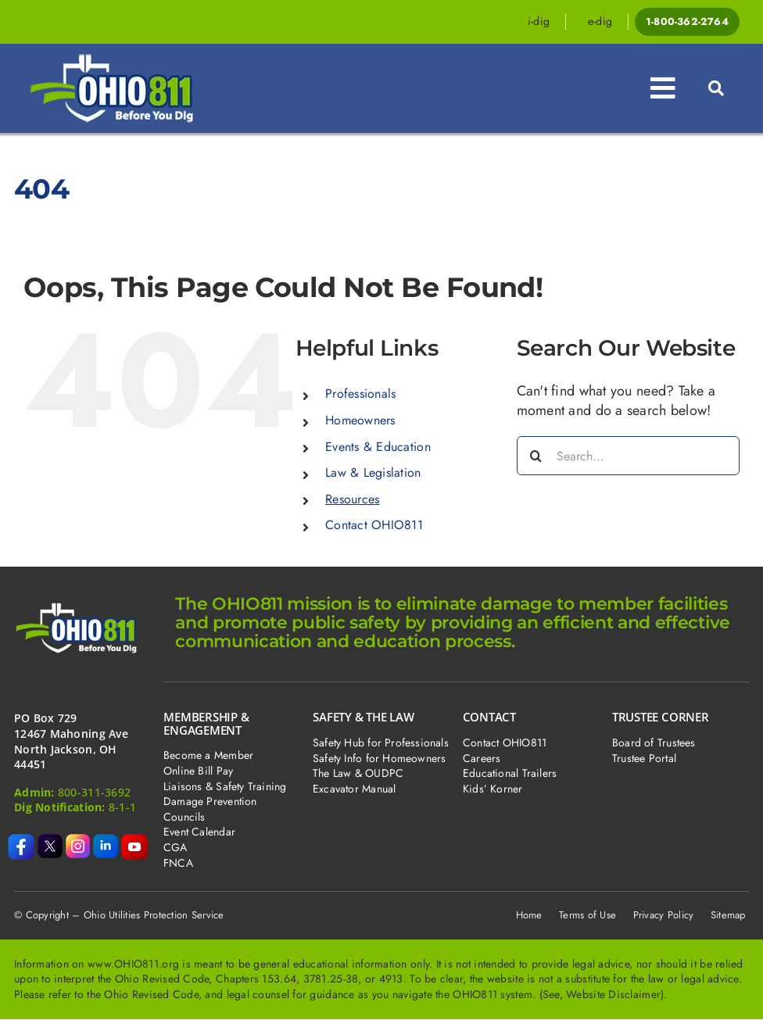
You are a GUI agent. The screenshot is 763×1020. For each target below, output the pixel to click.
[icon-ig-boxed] (78, 841)
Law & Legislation (373, 472)
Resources (352, 499)
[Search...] (628, 455)
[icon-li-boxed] (105, 841)
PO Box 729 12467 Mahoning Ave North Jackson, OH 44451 (71, 740)
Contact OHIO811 (374, 525)
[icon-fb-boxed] (21, 841)
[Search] (536, 455)
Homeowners (360, 420)
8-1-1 (122, 807)
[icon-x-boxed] (50, 841)
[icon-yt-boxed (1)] (134, 841)
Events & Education (378, 447)
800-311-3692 (94, 792)
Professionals (360, 394)
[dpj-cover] (123, 60)
